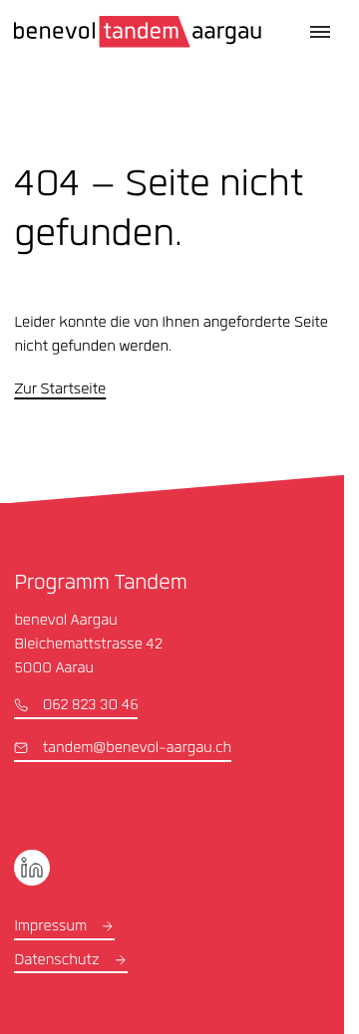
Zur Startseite (60, 390)
